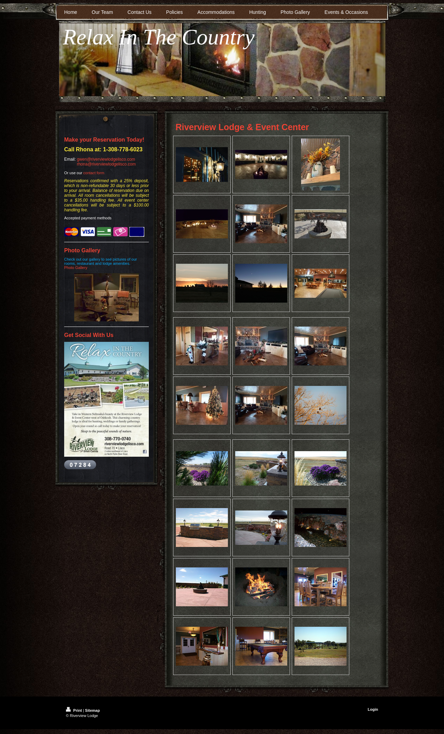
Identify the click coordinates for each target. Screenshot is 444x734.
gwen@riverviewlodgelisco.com (106, 159)
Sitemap (92, 710)
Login (373, 709)
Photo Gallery (75, 267)
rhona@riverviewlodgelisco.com (106, 164)
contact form (93, 173)
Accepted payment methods (87, 218)
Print (74, 710)
